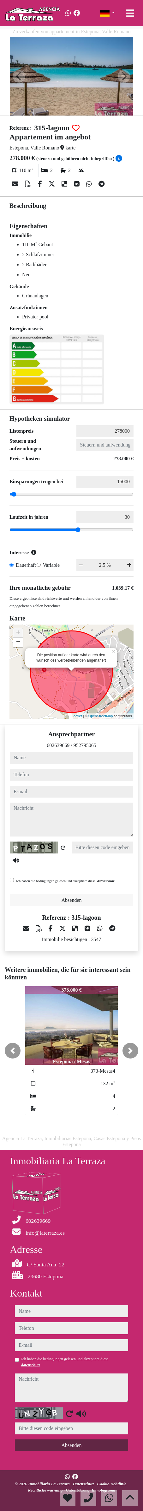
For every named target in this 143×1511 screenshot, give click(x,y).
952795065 (85, 745)
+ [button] (18, 633)
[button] (13, 1051)
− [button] (18, 642)
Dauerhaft (26, 565)
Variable (51, 565)
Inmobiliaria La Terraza (49, 1483)
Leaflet (77, 716)
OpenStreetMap (100, 716)
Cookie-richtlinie (112, 1483)
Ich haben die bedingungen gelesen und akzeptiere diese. (65, 881)
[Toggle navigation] (130, 13)
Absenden (72, 900)
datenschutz (106, 881)
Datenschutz (84, 1483)
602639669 (58, 745)
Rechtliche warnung (46, 1490)
